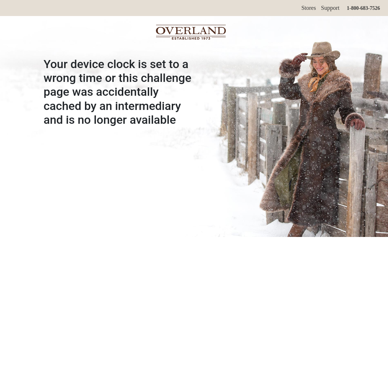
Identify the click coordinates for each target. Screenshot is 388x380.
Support (330, 8)
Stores (308, 8)
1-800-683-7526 (363, 8)
